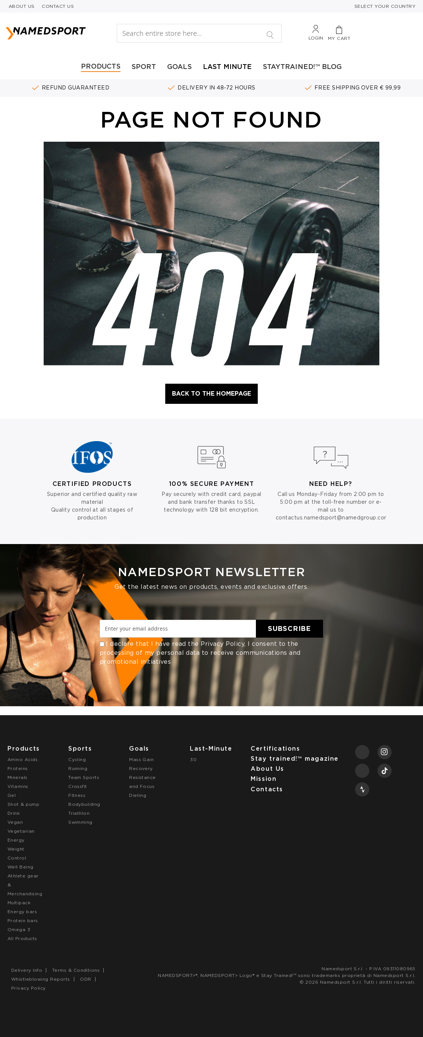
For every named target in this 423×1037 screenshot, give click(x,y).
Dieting (137, 795)
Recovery (141, 768)
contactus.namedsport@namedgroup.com (332, 518)
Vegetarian (21, 831)
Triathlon (79, 813)
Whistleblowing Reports (40, 979)
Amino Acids (22, 759)
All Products (22, 938)
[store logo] (57, 33)
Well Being (20, 867)
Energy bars (22, 911)
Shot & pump (23, 804)
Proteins (17, 768)
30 (193, 759)
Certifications (275, 748)
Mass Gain (141, 759)
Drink (13, 813)
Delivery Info (26, 970)
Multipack (19, 902)
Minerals (17, 777)
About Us (267, 768)
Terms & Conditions (76, 970)
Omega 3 (18, 929)
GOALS (179, 66)
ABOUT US (22, 6)
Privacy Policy (222, 643)
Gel (11, 795)
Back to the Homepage (211, 393)
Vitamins (17, 786)
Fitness (76, 795)
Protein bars (22, 920)
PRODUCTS (100, 66)
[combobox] (199, 33)
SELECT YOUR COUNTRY (385, 6)
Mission (263, 778)
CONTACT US (58, 6)
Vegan (15, 822)
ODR (85, 979)
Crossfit (77, 786)
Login (315, 38)
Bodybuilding (84, 804)
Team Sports (83, 777)
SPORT (144, 66)
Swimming (80, 822)
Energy (16, 840)
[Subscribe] (289, 629)
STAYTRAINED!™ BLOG (302, 66)
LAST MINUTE (227, 66)
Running (77, 768)
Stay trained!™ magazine (295, 758)
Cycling (77, 759)
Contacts (267, 789)
